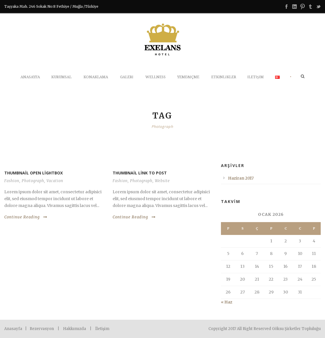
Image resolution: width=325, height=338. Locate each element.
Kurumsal (61, 77)
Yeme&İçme (188, 77)
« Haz (226, 302)
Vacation (54, 180)
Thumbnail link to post (140, 173)
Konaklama (96, 77)
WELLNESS (155, 77)
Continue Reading (25, 217)
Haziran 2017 (241, 178)
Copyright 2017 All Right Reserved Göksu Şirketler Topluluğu (264, 328)
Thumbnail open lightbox (33, 173)
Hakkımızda (74, 328)
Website (162, 180)
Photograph (33, 180)
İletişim (255, 77)
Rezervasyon (42, 328)
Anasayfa (30, 77)
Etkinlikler (223, 77)
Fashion (11, 180)
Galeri (126, 77)
